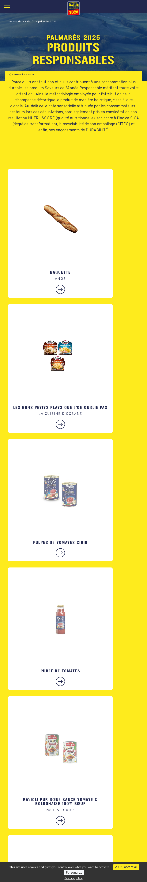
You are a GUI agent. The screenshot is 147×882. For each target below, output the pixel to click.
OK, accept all (126, 867)
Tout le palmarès (19, 857)
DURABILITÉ (97, 130)
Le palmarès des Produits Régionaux (33, 851)
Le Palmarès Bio (19, 846)
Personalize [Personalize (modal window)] (74, 872)
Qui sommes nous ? (90, 846)
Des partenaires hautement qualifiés (102, 857)
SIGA (134, 118)
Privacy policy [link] (74, 878)
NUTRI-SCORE (41, 118)
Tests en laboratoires (91, 851)
